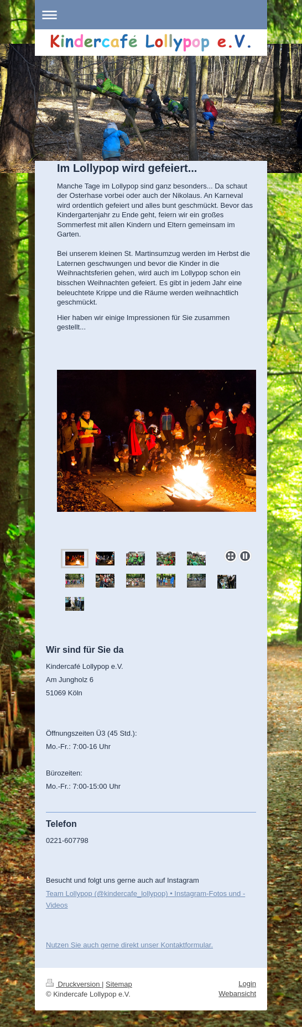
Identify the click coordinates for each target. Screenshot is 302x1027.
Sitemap (119, 984)
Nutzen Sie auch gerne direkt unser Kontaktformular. (129, 945)
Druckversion (74, 984)
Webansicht (237, 993)
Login (247, 983)
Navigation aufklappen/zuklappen (151, 15)
